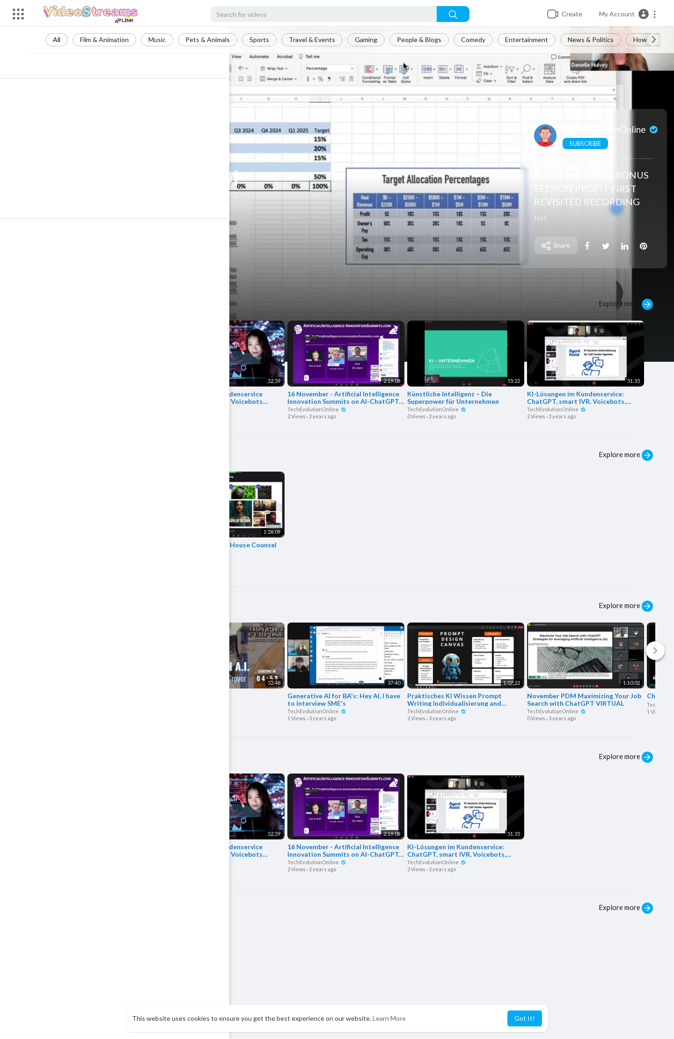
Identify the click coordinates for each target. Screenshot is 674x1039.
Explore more (626, 304)
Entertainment (535, 39)
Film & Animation (112, 39)
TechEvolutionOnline (612, 129)
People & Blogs (427, 39)
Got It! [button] (524, 1018)
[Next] (655, 650)
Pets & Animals (216, 39)
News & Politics (599, 39)
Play (68, 260)
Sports (268, 39)
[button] (628, 14)
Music (165, 39)
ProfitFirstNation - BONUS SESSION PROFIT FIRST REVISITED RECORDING (593, 188)
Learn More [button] (389, 1018)
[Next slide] (653, 39)
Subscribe (587, 143)
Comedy (481, 39)
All (65, 39)
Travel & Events (320, 39)
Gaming (374, 39)
